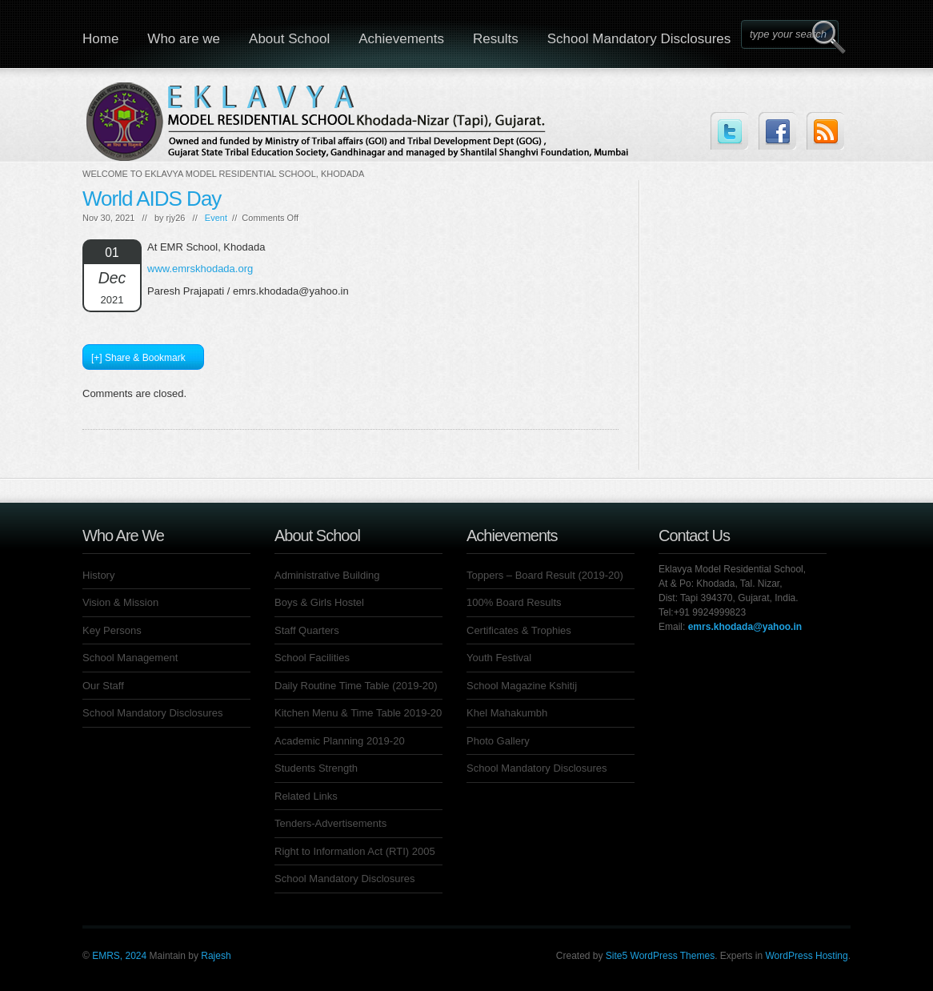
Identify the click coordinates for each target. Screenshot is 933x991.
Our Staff (103, 686)
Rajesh (215, 955)
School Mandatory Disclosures (639, 38)
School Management (130, 658)
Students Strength (316, 768)
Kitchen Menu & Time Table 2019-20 (358, 713)
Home (100, 38)
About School (289, 38)
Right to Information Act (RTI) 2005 (354, 851)
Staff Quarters (306, 630)
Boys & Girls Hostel (319, 602)
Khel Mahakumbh (506, 713)
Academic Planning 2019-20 (339, 741)
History (98, 575)
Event (216, 218)
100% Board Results (514, 602)
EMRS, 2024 (119, 955)
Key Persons (112, 630)
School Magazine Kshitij (521, 686)
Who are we (183, 38)
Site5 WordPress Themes (660, 955)
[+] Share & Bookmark (138, 357)
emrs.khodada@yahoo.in (745, 626)
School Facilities (312, 658)
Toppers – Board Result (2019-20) (544, 575)
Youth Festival (498, 658)
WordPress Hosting (807, 955)
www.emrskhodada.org (200, 269)
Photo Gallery (498, 741)
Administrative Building (327, 575)
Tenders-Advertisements (330, 823)
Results (496, 38)
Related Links (306, 796)
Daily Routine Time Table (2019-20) (356, 686)
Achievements (401, 38)
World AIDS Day (151, 199)
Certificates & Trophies (518, 630)
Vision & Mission (120, 602)
